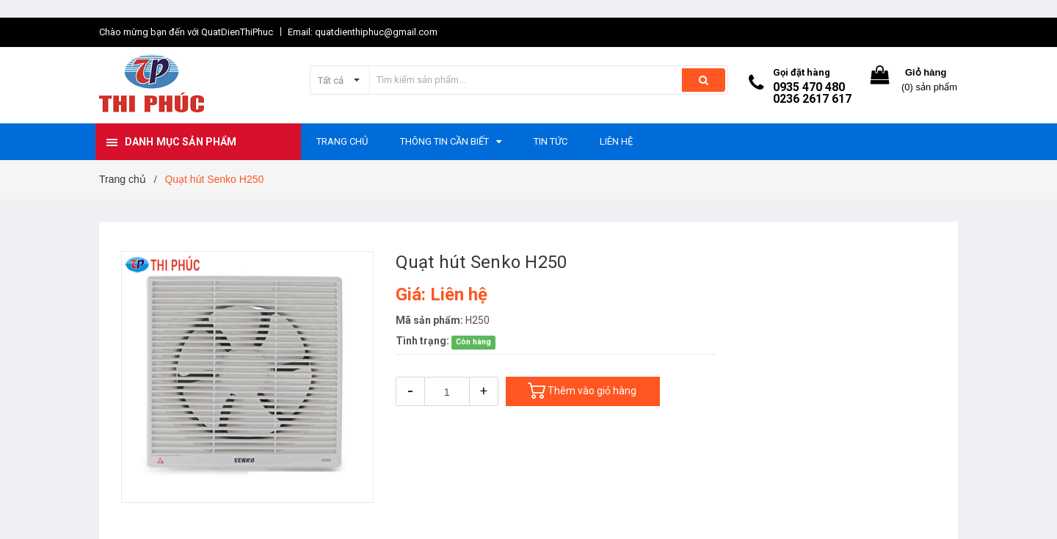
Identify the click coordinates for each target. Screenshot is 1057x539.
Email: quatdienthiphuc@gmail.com (362, 31)
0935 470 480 (809, 87)
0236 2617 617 (812, 99)
